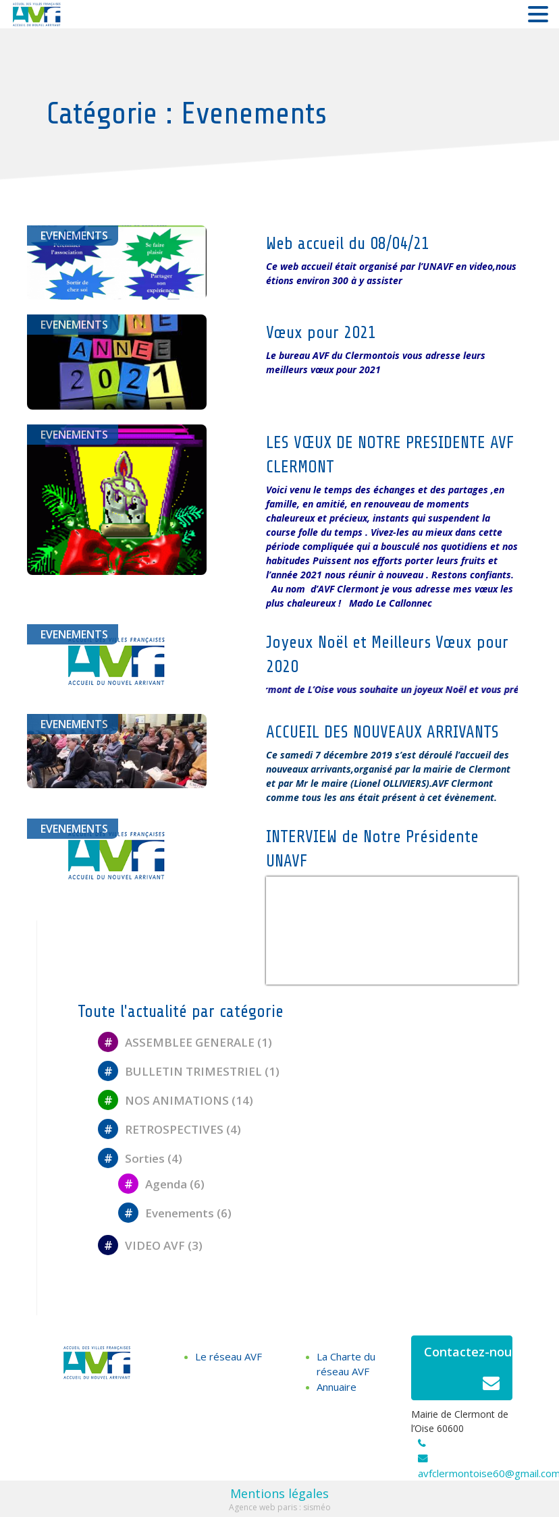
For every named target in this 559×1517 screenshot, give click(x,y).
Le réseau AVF (228, 1356)
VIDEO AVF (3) (150, 1245)
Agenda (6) (161, 1184)
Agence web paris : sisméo (280, 1507)
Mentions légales (279, 1493)
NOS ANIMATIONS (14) (175, 1100)
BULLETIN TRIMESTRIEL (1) (189, 1071)
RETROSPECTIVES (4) (169, 1129)
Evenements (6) (175, 1213)
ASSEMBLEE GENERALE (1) (185, 1042)
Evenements (74, 235)
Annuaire (336, 1387)
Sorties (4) (140, 1158)
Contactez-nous (468, 1372)
